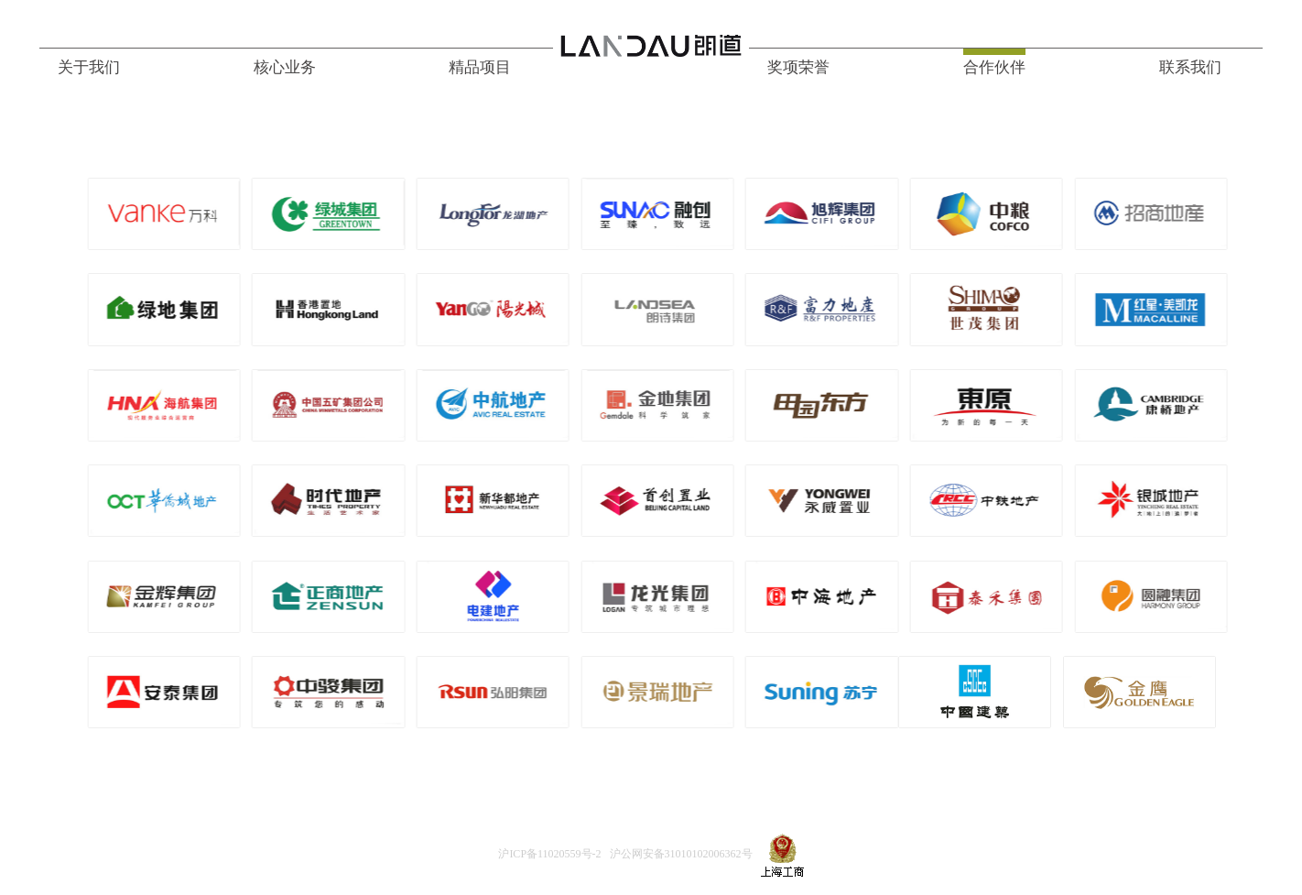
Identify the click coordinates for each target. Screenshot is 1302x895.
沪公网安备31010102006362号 (681, 854)
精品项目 (480, 67)
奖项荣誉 (798, 67)
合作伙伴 (994, 67)
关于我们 (89, 67)
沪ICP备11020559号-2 (549, 854)
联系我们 (1190, 67)
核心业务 (285, 67)
